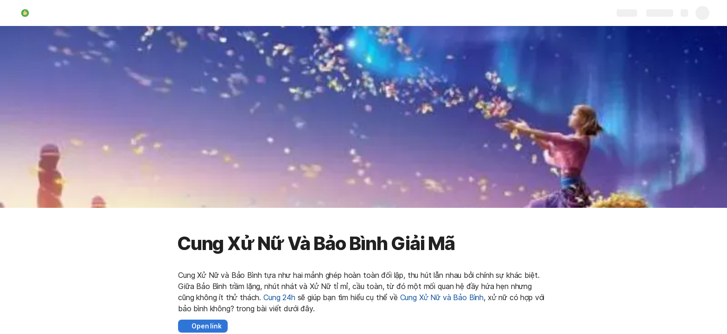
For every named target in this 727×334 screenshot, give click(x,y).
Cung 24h (279, 297)
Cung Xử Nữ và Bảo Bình (442, 297)
